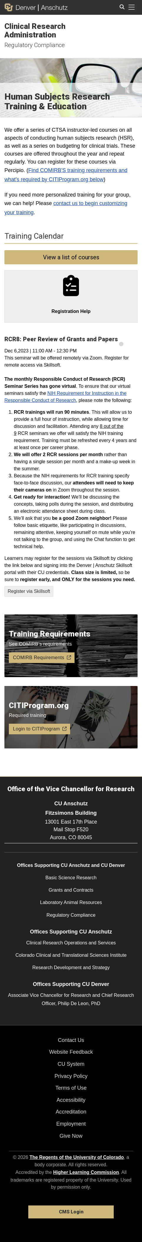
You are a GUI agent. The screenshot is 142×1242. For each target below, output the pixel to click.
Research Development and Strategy (71, 967)
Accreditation (71, 1112)
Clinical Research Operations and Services (71, 942)
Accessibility (71, 1100)
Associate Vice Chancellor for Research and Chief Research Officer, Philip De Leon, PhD (71, 999)
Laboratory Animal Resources (71, 902)
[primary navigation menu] (132, 7)
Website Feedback (71, 1052)
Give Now (71, 1136)
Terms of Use (71, 1088)
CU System (70, 1064)
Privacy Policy (71, 1076)
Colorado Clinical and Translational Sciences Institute (70, 955)
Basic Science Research (70, 877)
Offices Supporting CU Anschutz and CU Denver (71, 865)
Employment (71, 1124)
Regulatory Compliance (34, 45)
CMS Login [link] (71, 1212)
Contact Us (71, 1040)
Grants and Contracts (71, 890)
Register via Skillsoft (29, 591)
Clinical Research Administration (34, 30)
